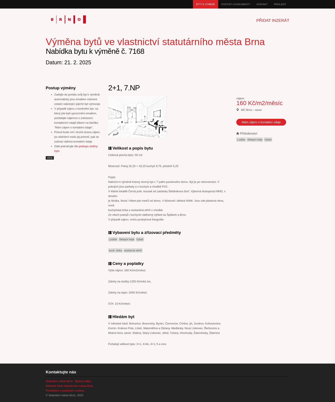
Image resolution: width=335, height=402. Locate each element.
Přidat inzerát (272, 20)
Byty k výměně (205, 4)
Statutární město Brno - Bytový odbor (68, 381)
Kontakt (262, 4)
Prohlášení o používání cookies (65, 390)
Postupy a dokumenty (235, 4)
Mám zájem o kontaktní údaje (261, 122)
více (50, 158)
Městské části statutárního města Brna (69, 385)
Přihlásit (280, 4)
